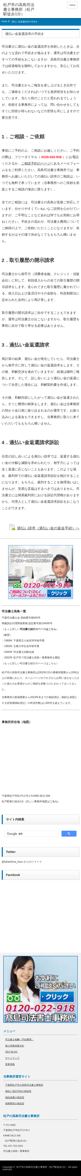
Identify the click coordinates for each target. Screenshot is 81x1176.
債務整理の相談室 (14, 1103)
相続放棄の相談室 (14, 1097)
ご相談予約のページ (35, 163)
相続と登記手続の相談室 (18, 1091)
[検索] (31, 834)
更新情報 (10, 1064)
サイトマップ (12, 1058)
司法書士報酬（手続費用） (19, 1039)
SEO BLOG (11, 1051)
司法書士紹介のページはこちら (38, 629)
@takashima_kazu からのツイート (22, 861)
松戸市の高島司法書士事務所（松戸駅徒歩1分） (42, 1167)
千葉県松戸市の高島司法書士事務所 (24, 1085)
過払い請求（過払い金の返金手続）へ (48, 528)
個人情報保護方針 (14, 1045)
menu (72, 5)
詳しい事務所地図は (41, 801)
